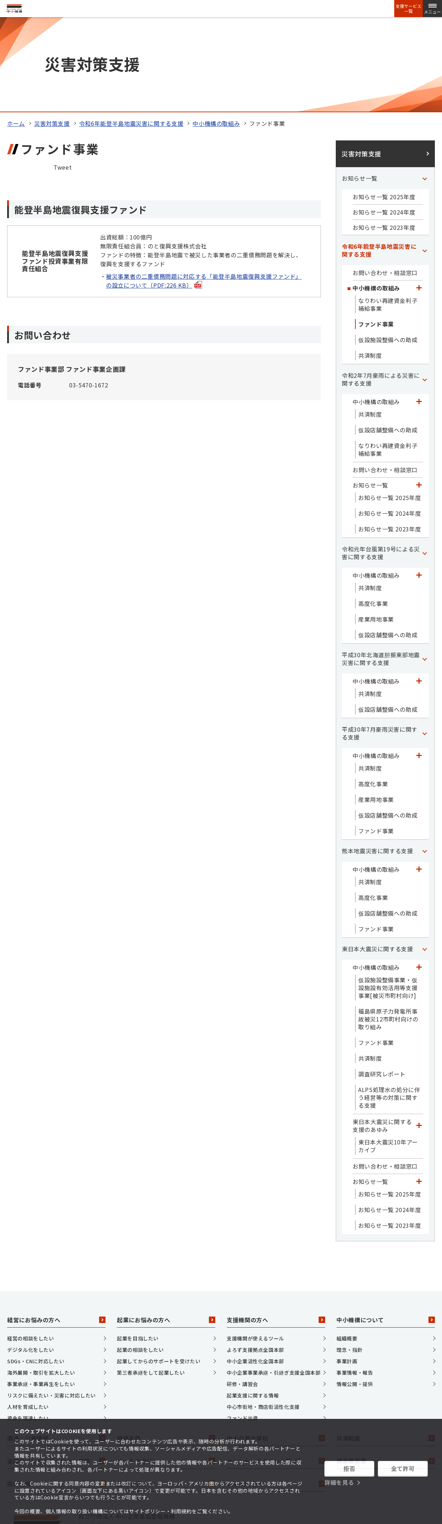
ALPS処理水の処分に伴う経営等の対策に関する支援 (389, 1009)
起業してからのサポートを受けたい (158, 1272)
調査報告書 (385, 1372)
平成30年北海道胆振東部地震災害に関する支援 (381, 570)
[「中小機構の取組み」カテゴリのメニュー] (419, 199)
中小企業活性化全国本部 (255, 1272)
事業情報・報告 (354, 1283)
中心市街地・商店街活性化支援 (263, 1318)
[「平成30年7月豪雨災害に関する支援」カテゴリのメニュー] (424, 644)
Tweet (62, 78)
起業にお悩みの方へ (166, 1231)
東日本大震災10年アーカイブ (388, 1057)
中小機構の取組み (216, 34)
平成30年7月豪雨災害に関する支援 (379, 644)
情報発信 (166, 1395)
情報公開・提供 (354, 1295)
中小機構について (385, 1231)
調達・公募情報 (56, 1349)
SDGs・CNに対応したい (35, 1272)
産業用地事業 (376, 530)
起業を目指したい (138, 1249)
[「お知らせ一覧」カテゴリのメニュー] (424, 89)
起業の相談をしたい (140, 1261)
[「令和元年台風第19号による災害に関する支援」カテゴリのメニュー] (424, 464)
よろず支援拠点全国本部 (255, 1261)
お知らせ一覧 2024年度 (384, 123)
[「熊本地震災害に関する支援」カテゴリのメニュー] (424, 762)
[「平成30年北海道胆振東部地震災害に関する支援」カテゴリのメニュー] (424, 570)
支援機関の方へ (276, 1231)
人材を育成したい (28, 1318)
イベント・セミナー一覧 (276, 1372)
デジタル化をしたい (30, 1261)
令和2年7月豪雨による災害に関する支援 (381, 290)
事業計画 (347, 1272)
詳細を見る (339, 1482)
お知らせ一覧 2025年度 (384, 108)
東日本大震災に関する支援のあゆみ (382, 1037)
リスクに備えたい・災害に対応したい (51, 1306)
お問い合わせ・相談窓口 (385, 184)
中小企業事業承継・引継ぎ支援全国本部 (274, 1283)
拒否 (349, 1468)
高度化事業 (373, 514)
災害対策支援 (52, 34)
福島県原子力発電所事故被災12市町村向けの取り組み (388, 930)
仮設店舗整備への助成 (387, 341)
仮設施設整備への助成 (387, 251)
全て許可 (403, 1468)
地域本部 (166, 1349)
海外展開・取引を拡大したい (41, 1283)
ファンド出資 (242, 1329)
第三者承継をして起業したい (151, 1283)
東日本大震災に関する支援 (377, 860)
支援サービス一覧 (408, 8)
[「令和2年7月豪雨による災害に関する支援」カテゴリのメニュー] (424, 290)
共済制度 (370, 266)
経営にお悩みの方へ (56, 1231)
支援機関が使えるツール (255, 1249)
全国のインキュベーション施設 (56, 1372)
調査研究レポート (382, 985)
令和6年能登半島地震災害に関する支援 (131, 34)
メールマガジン (166, 1372)
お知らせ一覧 (359, 89)
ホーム (16, 34)
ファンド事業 (376, 235)
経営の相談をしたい (30, 1249)
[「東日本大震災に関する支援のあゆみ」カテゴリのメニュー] (419, 1037)
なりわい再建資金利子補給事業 (387, 215)
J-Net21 (276, 1395)
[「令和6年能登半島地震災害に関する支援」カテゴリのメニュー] (424, 161)
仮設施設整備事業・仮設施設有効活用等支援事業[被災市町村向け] (387, 899)
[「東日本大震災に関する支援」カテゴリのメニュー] (424, 860)
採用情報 (56, 1395)
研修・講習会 (242, 1295)
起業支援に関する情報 (253, 1306)
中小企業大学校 (276, 1349)
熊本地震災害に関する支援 (377, 762)
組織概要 (347, 1249)
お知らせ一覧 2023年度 (384, 138)
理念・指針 (349, 1261)
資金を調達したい (28, 1329)
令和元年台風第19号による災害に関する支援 (381, 464)
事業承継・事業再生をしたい (41, 1295)
